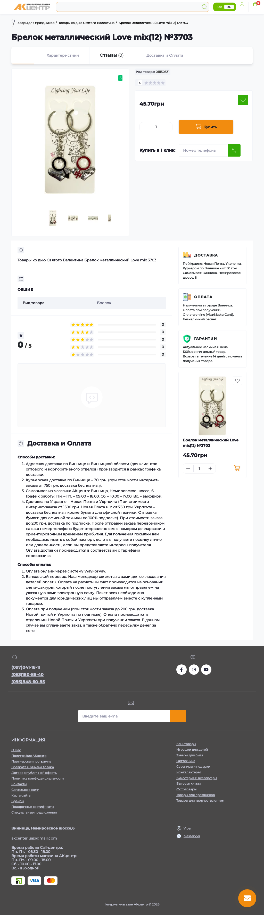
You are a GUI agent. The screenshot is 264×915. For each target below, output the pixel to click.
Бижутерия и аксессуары (196, 778)
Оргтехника (185, 761)
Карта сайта (20, 795)
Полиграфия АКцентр (28, 756)
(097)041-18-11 (25, 667)
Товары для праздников (195, 795)
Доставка (206, 255)
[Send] (234, 150)
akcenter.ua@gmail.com (34, 838)
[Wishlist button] (243, 100)
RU (229, 7)
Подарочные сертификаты (32, 807)
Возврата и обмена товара (32, 767)
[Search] (204, 7)
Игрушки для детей (192, 749)
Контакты (19, 784)
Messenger (192, 836)
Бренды (17, 801)
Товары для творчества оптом (200, 800)
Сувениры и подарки (193, 766)
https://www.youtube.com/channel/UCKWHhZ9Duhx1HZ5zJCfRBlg (206, 670)
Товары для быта (189, 755)
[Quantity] (156, 127)
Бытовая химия (188, 783)
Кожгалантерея (188, 772)
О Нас (16, 750)
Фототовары (186, 789)
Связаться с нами (25, 790)
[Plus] (167, 127)
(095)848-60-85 (28, 681)
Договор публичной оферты (34, 773)
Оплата (203, 297)
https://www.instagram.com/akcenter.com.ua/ (194, 670)
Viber (188, 828)
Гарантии (205, 338)
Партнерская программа (31, 761)
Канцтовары (186, 744)
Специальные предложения (34, 812)
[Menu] (6, 7)
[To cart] (237, 468)
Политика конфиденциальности (37, 778)
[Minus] (145, 127)
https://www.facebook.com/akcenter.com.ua (181, 670)
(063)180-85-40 (27, 674)
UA (219, 7)
